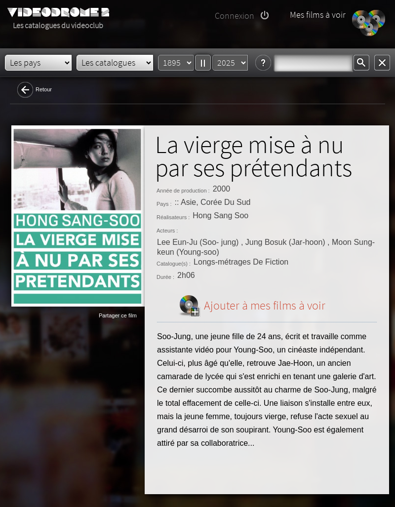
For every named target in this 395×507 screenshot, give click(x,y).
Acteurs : (167, 231)
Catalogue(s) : (174, 264)
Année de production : (183, 191)
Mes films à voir (318, 14)
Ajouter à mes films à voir (264, 305)
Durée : (165, 277)
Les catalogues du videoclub (58, 25)
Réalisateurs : (173, 217)
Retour (44, 89)
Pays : (164, 204)
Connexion (234, 15)
